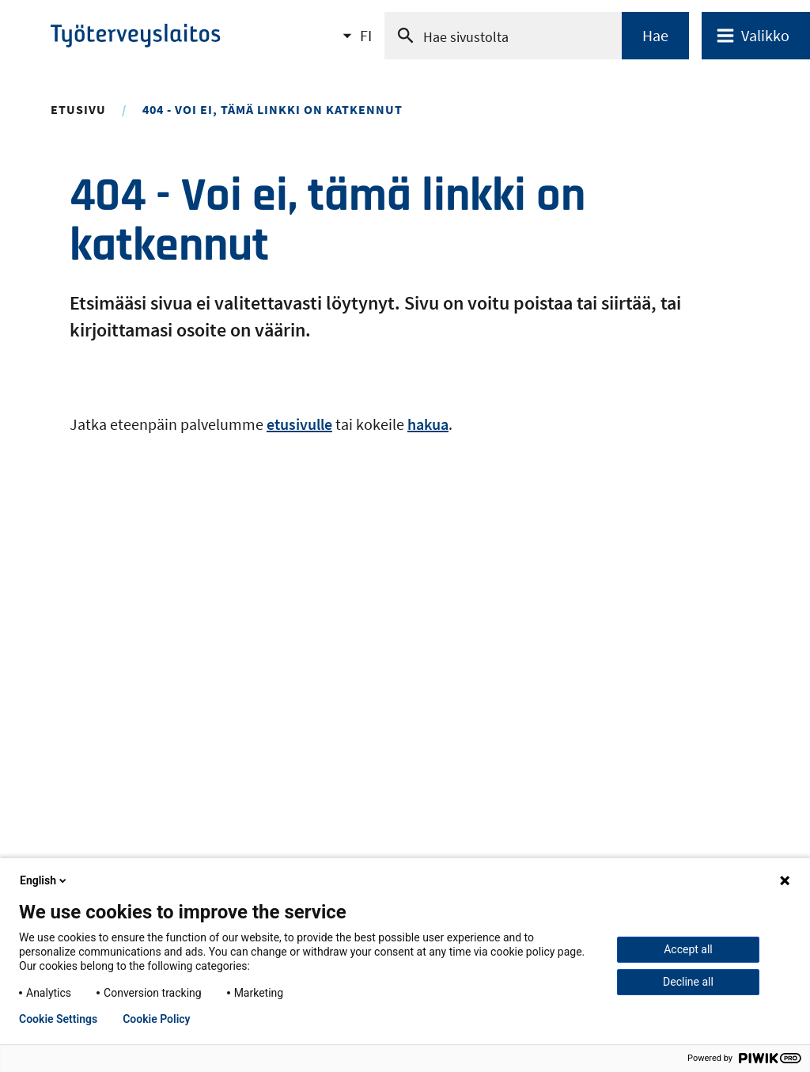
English (44, 880)
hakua (428, 424)
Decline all (688, 981)
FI (365, 40)
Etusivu (78, 109)
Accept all (688, 949)
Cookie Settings (58, 1019)
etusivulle (299, 424)
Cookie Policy (156, 1019)
